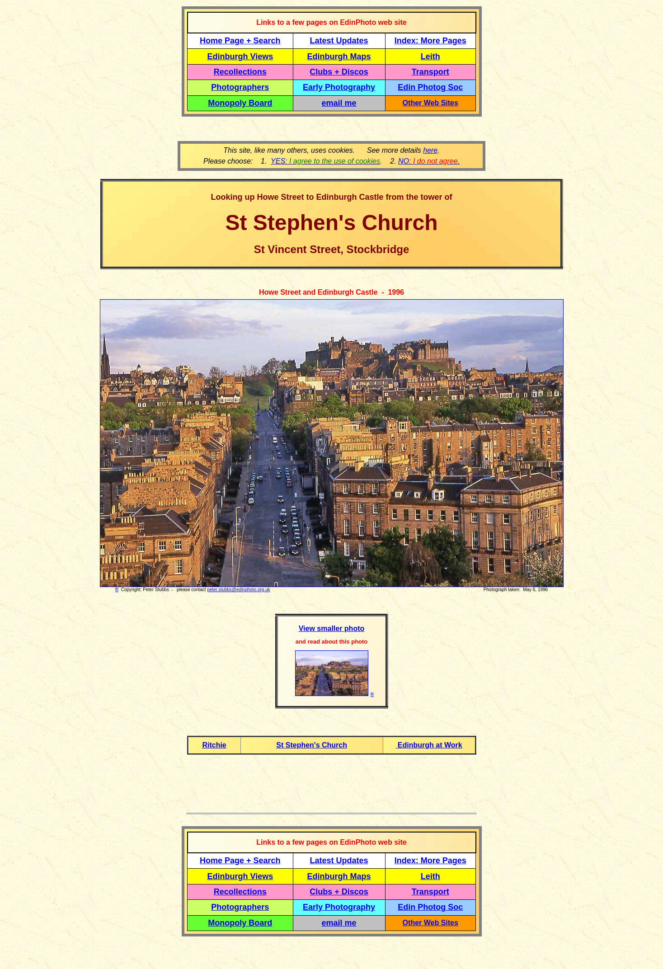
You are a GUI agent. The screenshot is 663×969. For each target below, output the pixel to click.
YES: (325, 161)
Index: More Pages (430, 40)
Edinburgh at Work (428, 745)
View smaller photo (332, 628)
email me (339, 103)
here (430, 150)
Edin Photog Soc (430, 87)
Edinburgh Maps (339, 56)
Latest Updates (339, 40)
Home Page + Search (240, 40)
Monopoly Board (240, 103)
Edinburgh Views (240, 56)
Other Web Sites (430, 103)
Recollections (240, 71)
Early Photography (339, 87)
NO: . (429, 161)
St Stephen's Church (311, 745)
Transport (430, 71)
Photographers (240, 87)
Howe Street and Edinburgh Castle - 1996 (331, 292)
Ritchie (214, 745)
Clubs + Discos (339, 71)
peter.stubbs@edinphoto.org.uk (238, 589)
